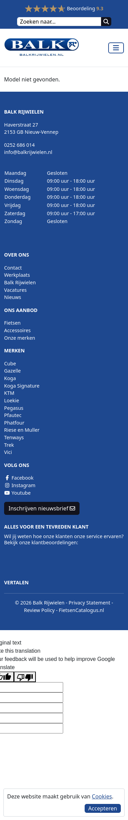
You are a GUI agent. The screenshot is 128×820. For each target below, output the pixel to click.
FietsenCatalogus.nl (81, 610)
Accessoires (17, 330)
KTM (9, 393)
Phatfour (14, 422)
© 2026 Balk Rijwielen (40, 602)
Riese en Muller (22, 430)
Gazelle (12, 370)
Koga (10, 378)
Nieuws (12, 297)
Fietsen (12, 323)
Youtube (17, 493)
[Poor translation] (25, 677)
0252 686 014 (19, 145)
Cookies (102, 796)
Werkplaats (17, 275)
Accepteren (102, 808)
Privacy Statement (89, 602)
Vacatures (15, 290)
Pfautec (13, 415)
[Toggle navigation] (116, 47)
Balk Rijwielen (20, 282)
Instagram (19, 485)
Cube (10, 363)
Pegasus (13, 408)
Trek (9, 445)
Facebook (18, 477)
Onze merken (19, 338)
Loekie (11, 400)
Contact (13, 267)
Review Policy (39, 610)
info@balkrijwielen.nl (28, 152)
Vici (8, 452)
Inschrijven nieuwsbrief (42, 508)
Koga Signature (22, 385)
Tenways (14, 437)
